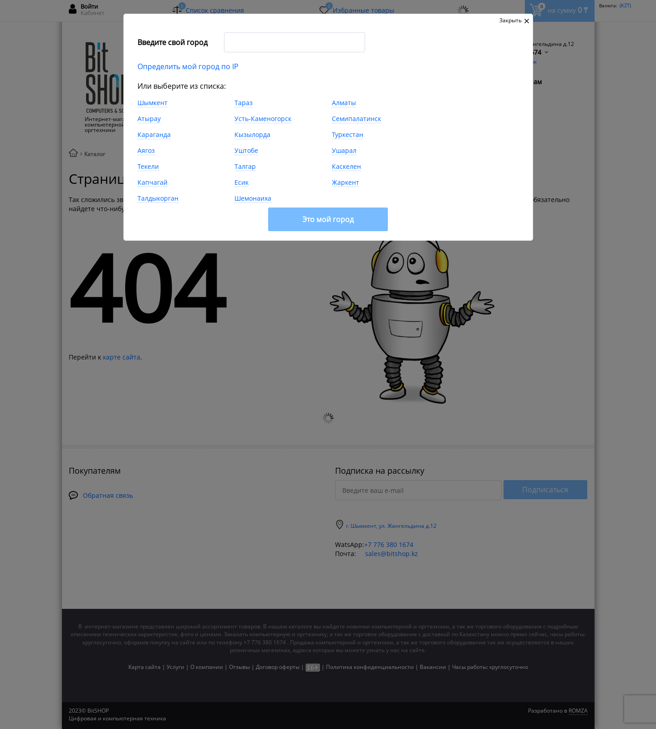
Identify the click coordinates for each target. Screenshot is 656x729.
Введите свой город (172, 42)
